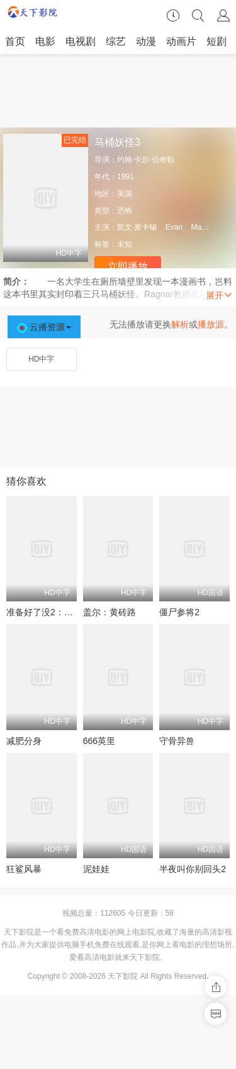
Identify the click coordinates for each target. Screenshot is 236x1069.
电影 (45, 41)
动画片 (181, 41)
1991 (125, 176)
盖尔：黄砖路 (109, 612)
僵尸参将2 (179, 612)
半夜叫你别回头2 (192, 869)
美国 (124, 193)
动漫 (146, 41)
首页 (15, 41)
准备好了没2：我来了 (48, 612)
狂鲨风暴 (24, 869)
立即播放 (128, 266)
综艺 (116, 41)
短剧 (216, 41)
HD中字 (41, 359)
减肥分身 (24, 741)
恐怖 (124, 210)
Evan (174, 227)
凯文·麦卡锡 (137, 227)
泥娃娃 (96, 869)
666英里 (99, 741)
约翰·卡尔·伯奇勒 (145, 159)
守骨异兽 (176, 741)
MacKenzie (209, 227)
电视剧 (80, 41)
